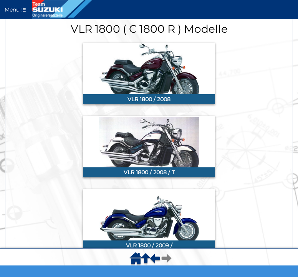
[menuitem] (137, 260)
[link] (149, 73)
